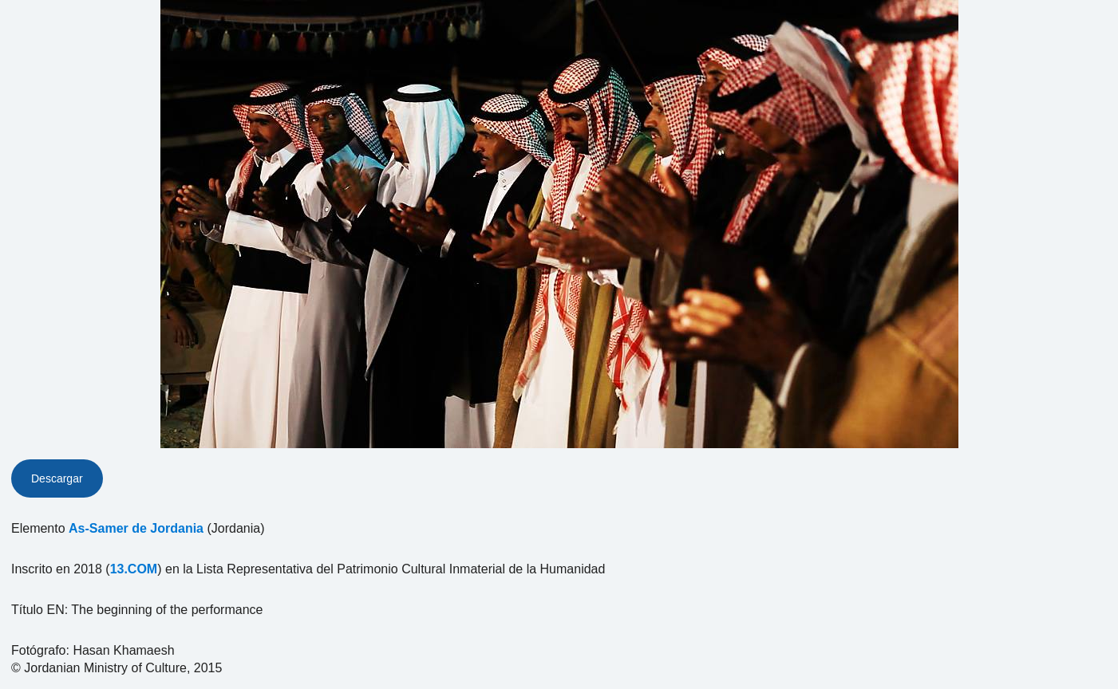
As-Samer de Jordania (136, 528)
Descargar (57, 478)
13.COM (134, 569)
